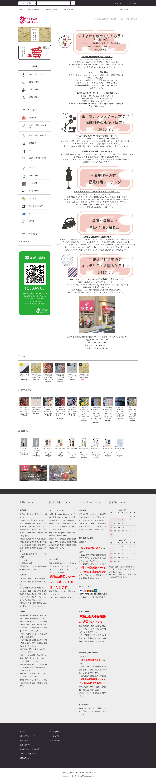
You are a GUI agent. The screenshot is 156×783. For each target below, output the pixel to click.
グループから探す (50, 9)
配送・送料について (27, 740)
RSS (21, 758)
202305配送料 (23, 242)
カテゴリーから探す (33, 9)
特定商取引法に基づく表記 (30, 749)
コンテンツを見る (66, 9)
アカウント (117, 3)
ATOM (26, 758)
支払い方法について (27, 736)
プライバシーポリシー (28, 754)
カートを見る (54, 736)
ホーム (21, 9)
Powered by (78, 776)
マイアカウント (55, 732)
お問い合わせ (123, 9)
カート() (131, 3)
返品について (25, 745)
